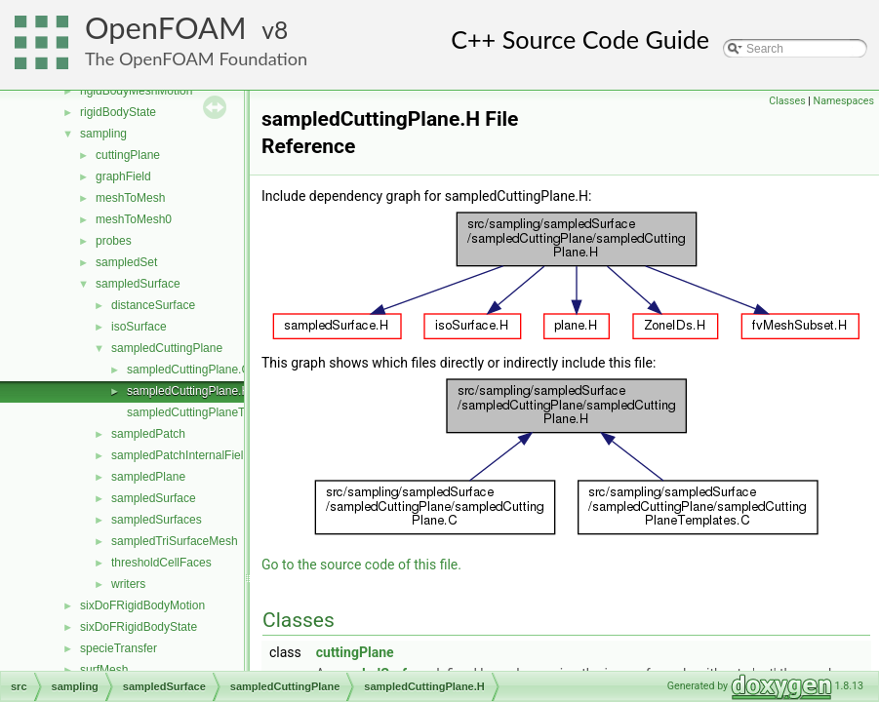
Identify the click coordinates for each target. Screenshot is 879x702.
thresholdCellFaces (161, 562)
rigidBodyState (118, 112)
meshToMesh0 (134, 219)
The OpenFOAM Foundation (196, 58)
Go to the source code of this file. (361, 564)
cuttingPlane (128, 155)
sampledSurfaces (156, 519)
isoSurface (139, 326)
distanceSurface (153, 305)
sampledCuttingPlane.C (188, 369)
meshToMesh (130, 198)
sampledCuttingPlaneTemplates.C (215, 412)
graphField (123, 176)
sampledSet (126, 262)
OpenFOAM (166, 28)
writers (128, 584)
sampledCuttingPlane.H (188, 391)
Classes (787, 101)
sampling (103, 133)
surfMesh (104, 670)
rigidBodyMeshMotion (136, 91)
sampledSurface (138, 284)
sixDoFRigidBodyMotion (142, 605)
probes (114, 241)
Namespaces (844, 101)
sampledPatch (148, 434)
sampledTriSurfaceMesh (174, 541)
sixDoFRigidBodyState (138, 627)
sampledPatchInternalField (180, 455)
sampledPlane (148, 477)
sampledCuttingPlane (166, 348)
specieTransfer (118, 648)
